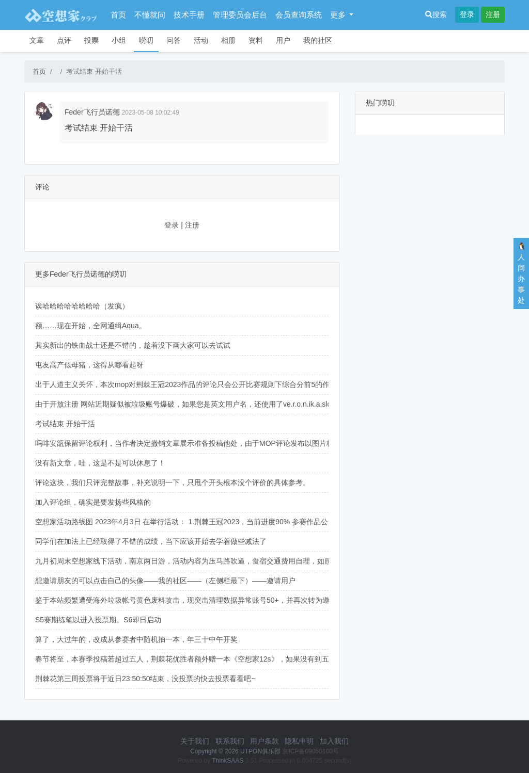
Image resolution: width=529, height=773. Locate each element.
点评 (64, 40)
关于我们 (194, 741)
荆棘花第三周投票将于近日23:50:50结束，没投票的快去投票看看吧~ (145, 678)
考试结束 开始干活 (65, 424)
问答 (173, 40)
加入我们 (334, 741)
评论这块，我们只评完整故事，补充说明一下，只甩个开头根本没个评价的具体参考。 (172, 482)
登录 (467, 14)
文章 (36, 40)
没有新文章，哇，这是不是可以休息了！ (100, 463)
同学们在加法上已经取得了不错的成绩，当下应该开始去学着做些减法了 (151, 541)
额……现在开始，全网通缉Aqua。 (90, 325)
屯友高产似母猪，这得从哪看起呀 (89, 365)
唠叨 (146, 40)
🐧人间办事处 (521, 273)
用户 (283, 40)
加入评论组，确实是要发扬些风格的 (93, 502)
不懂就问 (149, 14)
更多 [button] (339, 14)
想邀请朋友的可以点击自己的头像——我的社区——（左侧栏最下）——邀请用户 (165, 580)
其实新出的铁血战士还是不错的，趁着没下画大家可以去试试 (132, 345)
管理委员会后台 (240, 14)
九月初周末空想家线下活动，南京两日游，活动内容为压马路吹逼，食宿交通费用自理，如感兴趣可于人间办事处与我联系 (230, 561)
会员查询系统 (298, 14)
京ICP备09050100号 (310, 751)
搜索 (436, 14)
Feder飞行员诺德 (92, 112)
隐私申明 (299, 741)
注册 (493, 14)
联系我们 (229, 741)
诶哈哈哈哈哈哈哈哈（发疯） (82, 306)
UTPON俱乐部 (260, 751)
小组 (119, 40)
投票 (91, 40)
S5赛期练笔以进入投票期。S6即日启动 (98, 620)
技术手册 (189, 14)
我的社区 (317, 40)
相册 (228, 40)
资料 (255, 40)
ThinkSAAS (227, 760)
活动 (201, 40)
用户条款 (264, 741)
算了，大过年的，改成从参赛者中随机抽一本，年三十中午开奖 (136, 639)
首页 (118, 14)
